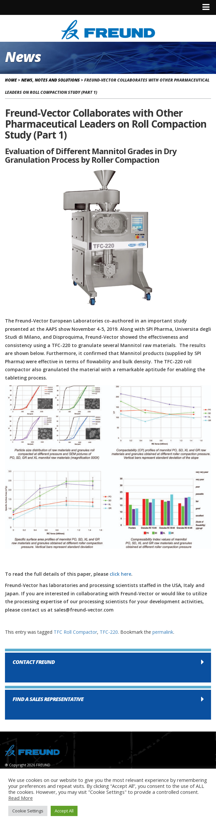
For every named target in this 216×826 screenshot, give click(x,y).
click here (120, 574)
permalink (162, 632)
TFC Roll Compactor (75, 632)
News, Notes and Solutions (50, 80)
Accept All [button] (64, 811)
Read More (20, 798)
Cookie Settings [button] (27, 811)
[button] (108, 667)
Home (11, 80)
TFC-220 (109, 632)
